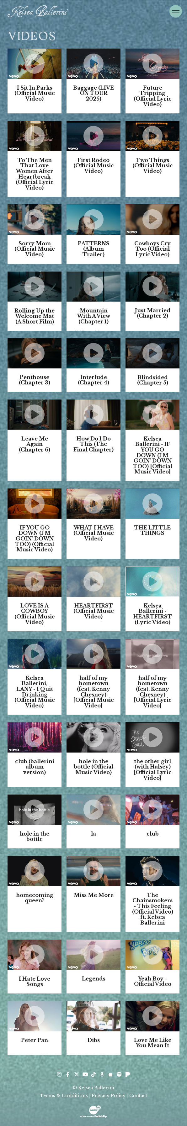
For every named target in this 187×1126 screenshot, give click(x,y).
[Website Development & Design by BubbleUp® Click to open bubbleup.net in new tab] (93, 1111)
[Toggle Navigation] (175, 11)
